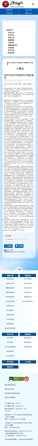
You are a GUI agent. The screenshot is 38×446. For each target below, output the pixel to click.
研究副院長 (10, 297)
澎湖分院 (28, 292)
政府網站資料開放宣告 (12, 393)
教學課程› (26, 63)
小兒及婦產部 (10, 347)
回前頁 (8, 246)
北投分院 (28, 288)
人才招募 (28, 362)
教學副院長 (10, 292)
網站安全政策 (9, 389)
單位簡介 (11, 35)
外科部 (10, 338)
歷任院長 (10, 306)
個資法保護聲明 (10, 397)
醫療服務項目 (12, 45)
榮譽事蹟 (10, 324)
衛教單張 (28, 347)
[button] (19, 269)
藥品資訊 (28, 342)
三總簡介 (10, 310)
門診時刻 (9, 13)
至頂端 (19, 246)
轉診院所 (10, 367)
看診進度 (28, 10)
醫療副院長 (10, 288)
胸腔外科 (10, 30)
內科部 (10, 342)
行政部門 (10, 356)
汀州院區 (28, 279)
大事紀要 (10, 319)
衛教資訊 (11, 48)
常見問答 (10, 362)
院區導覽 (10, 315)
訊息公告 (11, 32)
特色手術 (11, 50)
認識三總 (10, 275)
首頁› (9, 63)
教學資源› (20, 63)
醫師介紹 (28, 13)
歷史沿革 (11, 38)
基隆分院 (28, 297)
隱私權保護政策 (10, 385)
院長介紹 (10, 283)
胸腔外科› (14, 63)
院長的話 (10, 279)
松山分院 (28, 283)
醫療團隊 (11, 40)
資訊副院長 (10, 301)
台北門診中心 (28, 301)
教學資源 (11, 53)
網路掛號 (9, 10)
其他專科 (10, 351)
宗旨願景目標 (10, 328)
